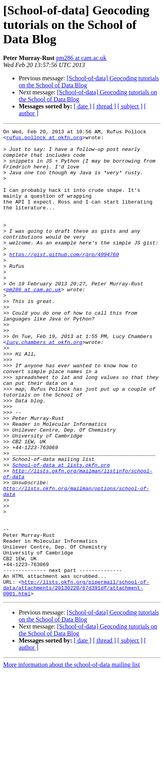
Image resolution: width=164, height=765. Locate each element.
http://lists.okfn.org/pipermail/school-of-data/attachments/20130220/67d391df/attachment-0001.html (76, 680)
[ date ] (82, 106)
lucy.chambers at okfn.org (44, 385)
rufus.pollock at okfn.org (44, 139)
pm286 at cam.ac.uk (81, 58)
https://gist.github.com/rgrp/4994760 (64, 279)
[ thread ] (104, 106)
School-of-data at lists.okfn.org (61, 532)
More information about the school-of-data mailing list (71, 758)
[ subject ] (130, 106)
